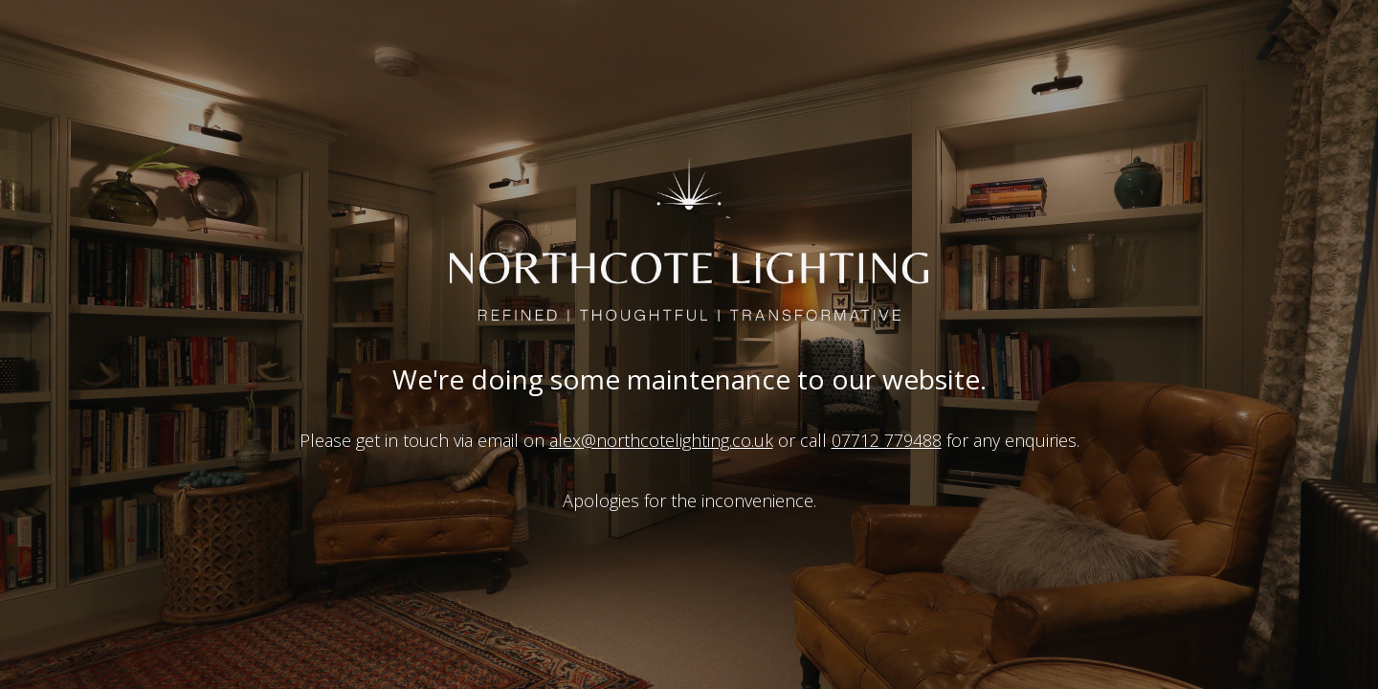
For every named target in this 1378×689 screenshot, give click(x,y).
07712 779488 (887, 440)
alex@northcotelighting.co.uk (661, 440)
